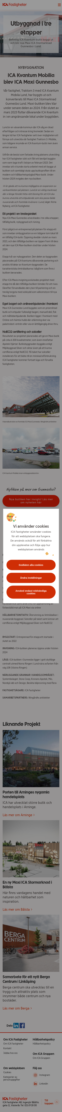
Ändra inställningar (31, 577)
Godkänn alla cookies (31, 565)
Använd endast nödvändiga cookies (31, 592)
